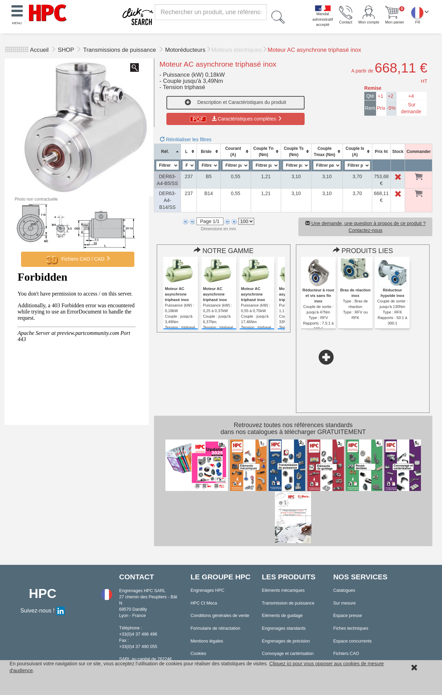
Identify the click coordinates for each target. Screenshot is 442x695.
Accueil (39, 50)
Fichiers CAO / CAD (77, 259)
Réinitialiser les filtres (185, 139)
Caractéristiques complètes (235, 119)
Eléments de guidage (282, 615)
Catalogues (344, 590)
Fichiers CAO (346, 653)
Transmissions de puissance (120, 50)
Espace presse (347, 615)
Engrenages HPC (207, 590)
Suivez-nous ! (42, 610)
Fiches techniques (350, 628)
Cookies (198, 653)
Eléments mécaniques (283, 590)
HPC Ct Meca (204, 603)
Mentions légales (207, 641)
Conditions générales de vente (220, 615)
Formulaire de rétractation (215, 628)
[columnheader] (167, 151)
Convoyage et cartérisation (288, 653)
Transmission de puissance (288, 603)
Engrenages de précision (286, 641)
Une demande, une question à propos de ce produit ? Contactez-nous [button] (365, 227)
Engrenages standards (284, 628)
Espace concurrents (352, 641)
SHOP (67, 50)
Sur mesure (344, 603)
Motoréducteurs (185, 50)
